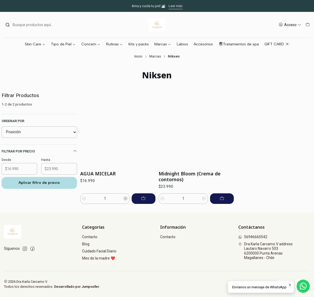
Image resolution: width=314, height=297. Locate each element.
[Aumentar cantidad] (125, 199)
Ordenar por (13, 121)
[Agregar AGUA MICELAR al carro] (143, 198)
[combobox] (32, 25)
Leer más (176, 6)
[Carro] (308, 25)
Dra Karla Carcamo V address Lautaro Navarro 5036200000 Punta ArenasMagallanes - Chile (265, 251)
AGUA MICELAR (98, 173)
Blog (85, 244)
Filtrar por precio (39, 151)
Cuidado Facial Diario (99, 251)
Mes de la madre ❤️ (98, 258)
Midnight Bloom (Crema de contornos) (190, 176)
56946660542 (252, 237)
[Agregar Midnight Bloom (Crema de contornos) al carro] (222, 198)
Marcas (155, 56)
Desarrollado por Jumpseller (76, 287)
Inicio (138, 56)
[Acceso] (290, 25)
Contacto (89, 237)
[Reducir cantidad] (84, 199)
